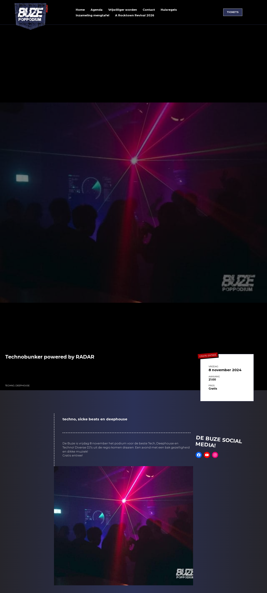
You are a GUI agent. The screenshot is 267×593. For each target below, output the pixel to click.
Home (80, 9)
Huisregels (170, 9)
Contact (149, 9)
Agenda (97, 9)
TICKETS (233, 12)
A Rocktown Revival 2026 (135, 15)
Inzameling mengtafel (93, 15)
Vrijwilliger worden (122, 9)
